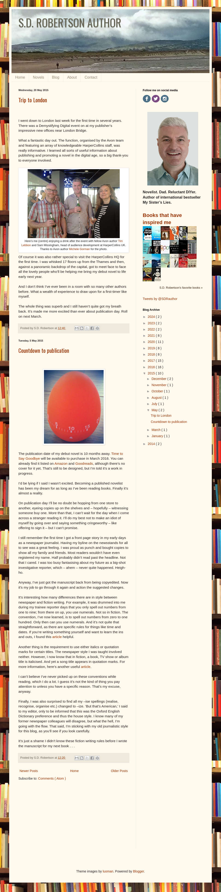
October (157, 391)
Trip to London (32, 100)
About (72, 77)
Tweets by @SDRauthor (160, 299)
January (157, 436)
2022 (152, 329)
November (159, 385)
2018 (152, 354)
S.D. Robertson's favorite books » (181, 287)
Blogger (138, 871)
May (154, 410)
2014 (152, 444)
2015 (152, 373)
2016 (152, 367)
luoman (108, 871)
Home (20, 77)
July (154, 404)
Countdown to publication (43, 350)
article (57, 637)
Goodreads (84, 463)
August (156, 397)
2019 (152, 348)
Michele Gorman (79, 249)
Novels (38, 77)
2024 (152, 317)
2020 (152, 342)
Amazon (61, 463)
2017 (152, 360)
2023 (152, 323)
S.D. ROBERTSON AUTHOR (69, 22)
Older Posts (119, 771)
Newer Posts (29, 771)
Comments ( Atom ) (52, 778)
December (159, 379)
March (156, 430)
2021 (152, 335)
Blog (55, 77)
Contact (90, 77)
